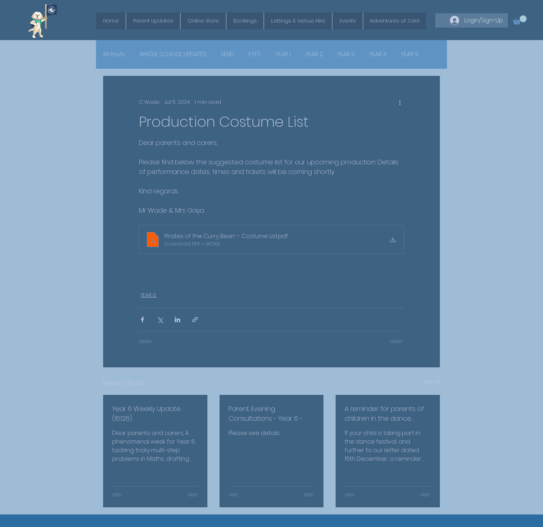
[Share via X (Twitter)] (160, 319)
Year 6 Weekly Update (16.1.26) (146, 413)
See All (431, 381)
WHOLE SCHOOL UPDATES (172, 54)
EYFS (255, 54)
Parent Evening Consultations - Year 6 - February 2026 (266, 413)
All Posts (114, 54)
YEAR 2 (314, 54)
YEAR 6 (148, 295)
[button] (520, 19)
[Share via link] (195, 319)
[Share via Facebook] (142, 319)
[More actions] (399, 102)
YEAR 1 (283, 54)
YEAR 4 (377, 54)
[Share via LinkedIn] (177, 319)
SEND (227, 54)
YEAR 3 (346, 54)
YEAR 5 (410, 54)
